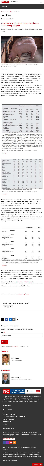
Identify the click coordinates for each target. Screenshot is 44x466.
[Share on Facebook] (6, 319)
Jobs (4, 412)
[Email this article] (13, 319)
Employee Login (37, 464)
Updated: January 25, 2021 (7, 18)
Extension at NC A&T (8, 421)
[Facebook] (4, 442)
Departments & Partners (9, 414)
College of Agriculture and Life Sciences (14, 416)
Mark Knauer (20, 282)
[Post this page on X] (2, 319)
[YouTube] (10, 442)
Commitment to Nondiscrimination (17, 447)
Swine (4, 6)
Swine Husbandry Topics (7, 11)
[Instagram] (7, 442)
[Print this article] (17, 319)
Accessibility (14, 460)
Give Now (5, 424)
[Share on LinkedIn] (10, 319)
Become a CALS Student (9, 419)
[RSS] (14, 442)
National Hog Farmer (23, 294)
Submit (4, 342)
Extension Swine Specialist (16, 360)
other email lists (14, 346)
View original (4, 68)
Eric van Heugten (29, 282)
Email (3, 332)
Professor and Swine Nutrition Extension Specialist (21, 379)
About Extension (7, 409)
